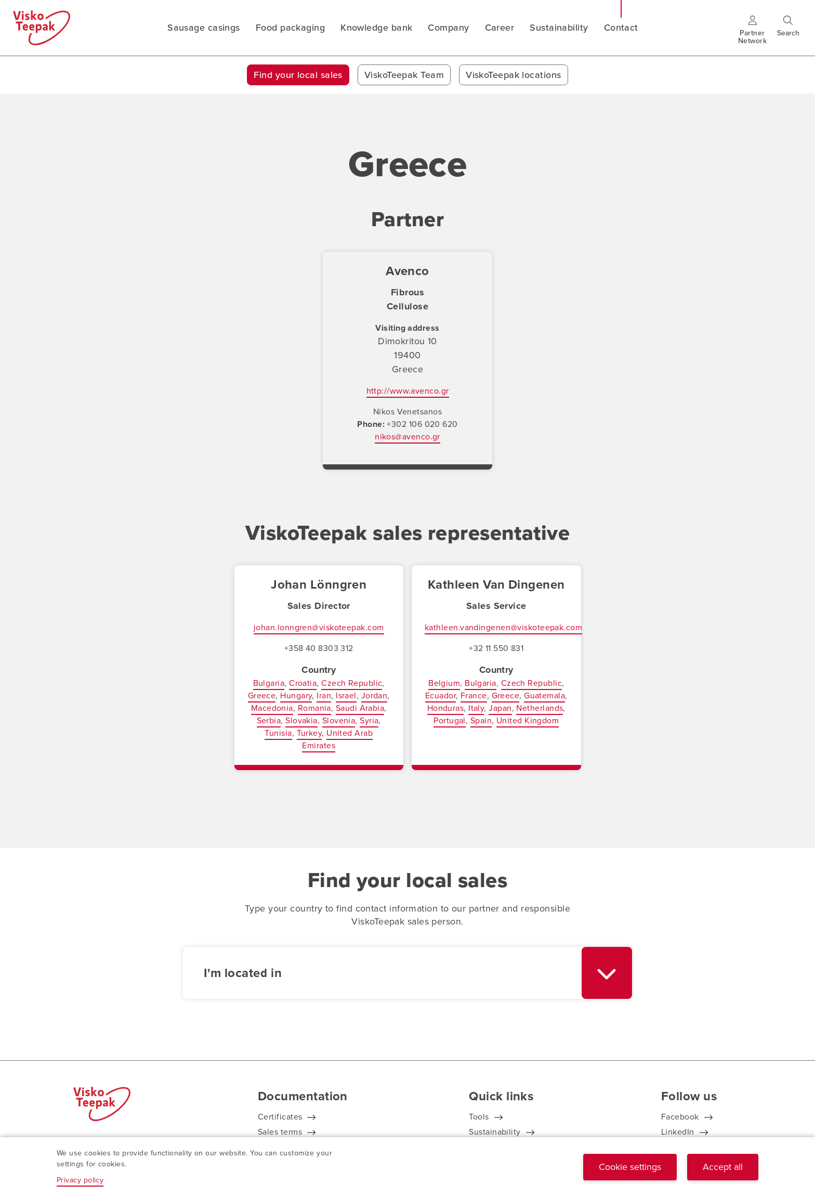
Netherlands (539, 708)
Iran (324, 695)
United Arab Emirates (337, 739)
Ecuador (440, 695)
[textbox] (382, 973)
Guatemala (544, 695)
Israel (346, 695)
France (474, 695)
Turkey (309, 733)
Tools (479, 1117)
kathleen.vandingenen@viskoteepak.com (503, 627)
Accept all (723, 1167)
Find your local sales (298, 75)
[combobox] (407, 973)
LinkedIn (677, 1132)
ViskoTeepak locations (513, 75)
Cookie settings (630, 1167)
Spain (481, 720)
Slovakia (301, 720)
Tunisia (278, 733)
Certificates (280, 1117)
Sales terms (280, 1132)
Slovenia (339, 720)
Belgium (444, 683)
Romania (314, 708)
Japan (500, 708)
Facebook (680, 1117)
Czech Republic (351, 683)
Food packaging (290, 27)
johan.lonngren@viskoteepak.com (319, 627)
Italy (476, 708)
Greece (262, 695)
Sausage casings (203, 27)
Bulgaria (269, 683)
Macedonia (272, 708)
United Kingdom (527, 720)
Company (448, 27)
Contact (621, 27)
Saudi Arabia (360, 708)
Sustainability (559, 27)
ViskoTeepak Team (404, 75)
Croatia (303, 683)
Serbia (269, 720)
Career (500, 27)
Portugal (449, 720)
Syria (369, 720)
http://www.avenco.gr (407, 391)
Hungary (296, 695)
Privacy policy (80, 1180)
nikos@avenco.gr (407, 437)
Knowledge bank (376, 27)
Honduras (445, 708)
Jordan (374, 695)
